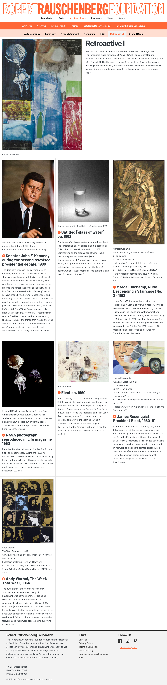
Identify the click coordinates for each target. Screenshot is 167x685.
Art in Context (58, 25)
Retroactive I (117, 33)
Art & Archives (78, 18)
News (110, 18)
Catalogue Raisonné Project (97, 25)
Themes (74, 25)
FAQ (81, 657)
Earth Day (50, 33)
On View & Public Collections (131, 25)
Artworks (27, 25)
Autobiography (32, 33)
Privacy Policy (86, 643)
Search (122, 18)
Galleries (83, 639)
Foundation (47, 18)
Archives (41, 25)
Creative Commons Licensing (93, 653)
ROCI (102, 33)
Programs (96, 18)
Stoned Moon (136, 33)
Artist (61, 18)
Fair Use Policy (86, 650)
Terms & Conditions (88, 646)
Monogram (89, 33)
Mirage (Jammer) (70, 33)
